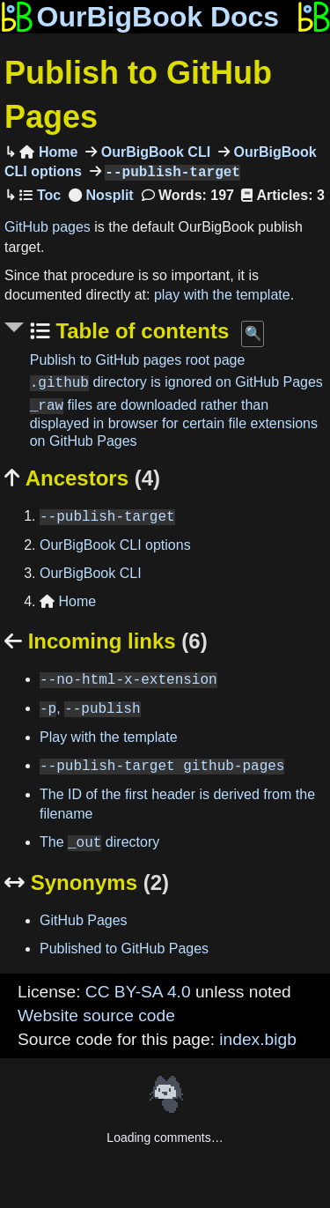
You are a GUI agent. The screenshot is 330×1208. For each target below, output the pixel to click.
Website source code (96, 1015)
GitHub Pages (84, 920)
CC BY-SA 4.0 (138, 991)
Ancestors (82, 478)
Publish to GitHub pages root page (138, 359)
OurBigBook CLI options (115, 544)
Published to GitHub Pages (124, 948)
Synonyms (86, 882)
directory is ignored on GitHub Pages (176, 382)
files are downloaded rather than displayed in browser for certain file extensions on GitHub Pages (174, 423)
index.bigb (257, 1039)
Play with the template (109, 737)
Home (48, 152)
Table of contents (140, 331)
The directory (99, 842)
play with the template (222, 294)
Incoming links (106, 641)
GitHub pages (47, 226)
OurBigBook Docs (139, 16)
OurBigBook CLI (153, 152)
